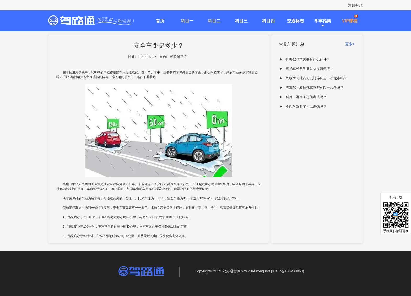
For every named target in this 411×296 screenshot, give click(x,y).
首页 (160, 21)
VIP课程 (349, 21)
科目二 (214, 21)
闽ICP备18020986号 (288, 271)
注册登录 (355, 5)
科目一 (187, 21)
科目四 (268, 21)
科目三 (241, 21)
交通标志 (295, 21)
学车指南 (322, 21)
